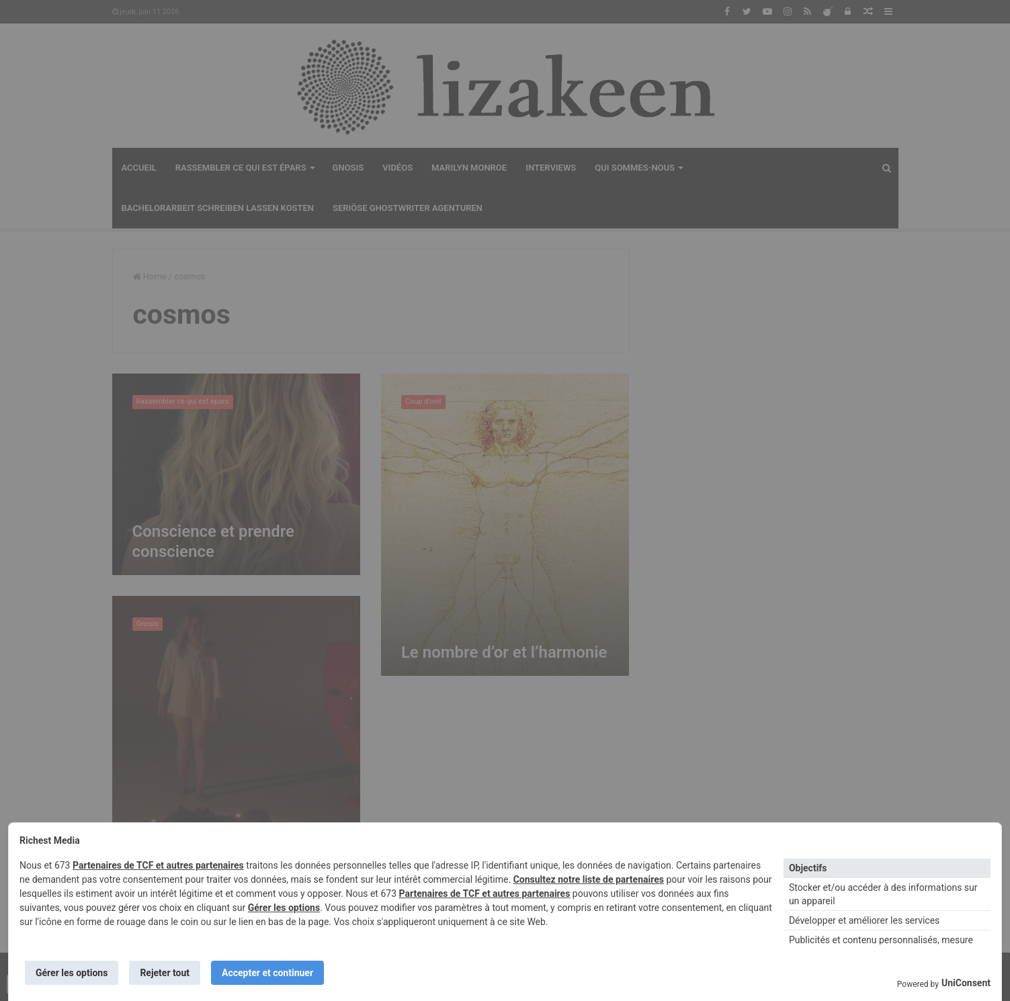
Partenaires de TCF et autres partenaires (158, 865)
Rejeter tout (165, 972)
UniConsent (966, 982)
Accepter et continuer (267, 972)
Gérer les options (284, 907)
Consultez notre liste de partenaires (588, 879)
